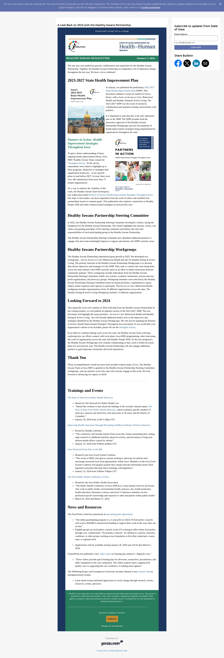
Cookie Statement (150, 7)
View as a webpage (121, 31)
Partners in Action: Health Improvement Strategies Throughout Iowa (121, 195)
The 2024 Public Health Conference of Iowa (88, 477)
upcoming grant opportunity (119, 514)
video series (105, 554)
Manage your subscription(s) (112, 626)
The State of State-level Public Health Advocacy (90, 397)
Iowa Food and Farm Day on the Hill (85, 449)
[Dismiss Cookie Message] (220, 3)
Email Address (181, 34)
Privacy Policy (102, 651)
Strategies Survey (77, 163)
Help (125, 651)
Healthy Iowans (75, 594)
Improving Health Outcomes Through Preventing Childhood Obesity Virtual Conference (109, 425)
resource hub (144, 571)
